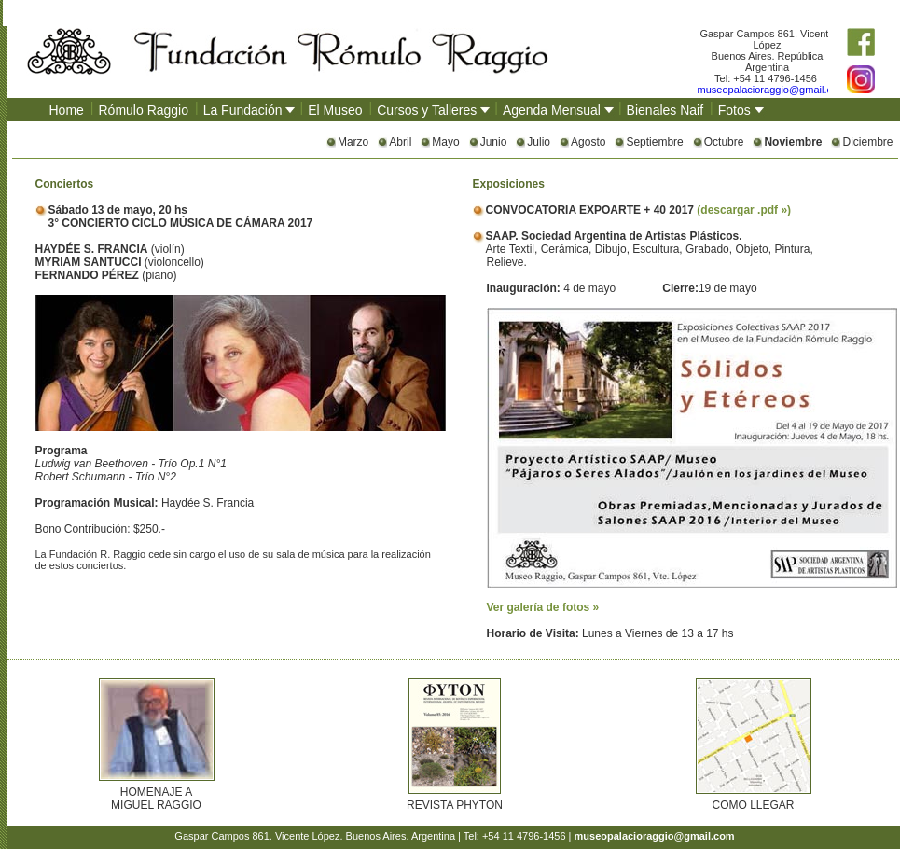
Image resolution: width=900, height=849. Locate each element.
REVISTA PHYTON (455, 805)
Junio (493, 141)
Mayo (445, 141)
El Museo (335, 110)
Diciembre (867, 141)
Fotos (734, 110)
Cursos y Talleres (427, 110)
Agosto (588, 141)
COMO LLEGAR (753, 805)
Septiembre (654, 141)
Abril (400, 141)
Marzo (353, 141)
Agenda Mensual (552, 110)
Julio (538, 141)
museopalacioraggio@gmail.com (772, 89)
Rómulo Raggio (144, 110)
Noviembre (793, 141)
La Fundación (243, 110)
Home (66, 110)
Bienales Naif (665, 110)
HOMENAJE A (156, 792)
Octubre (724, 141)
